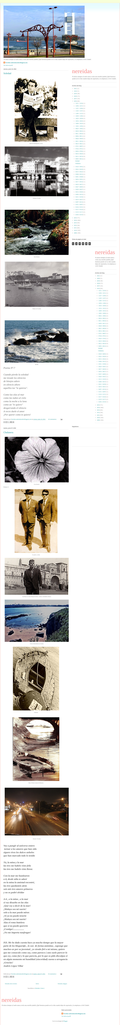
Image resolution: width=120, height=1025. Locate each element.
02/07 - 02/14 (79, 202)
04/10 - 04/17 (79, 184)
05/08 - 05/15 (79, 174)
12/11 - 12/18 (79, 103)
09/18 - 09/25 (79, 131)
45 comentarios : (52, 419)
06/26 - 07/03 (79, 151)
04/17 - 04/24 (79, 182)
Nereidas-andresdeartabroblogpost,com (16, 62)
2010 (75, 230)
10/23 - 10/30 (79, 118)
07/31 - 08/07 (79, 146)
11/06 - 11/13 (79, 113)
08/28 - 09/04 (79, 138)
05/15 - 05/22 (79, 171)
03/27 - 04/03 (79, 187)
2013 (75, 222)
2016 (75, 101)
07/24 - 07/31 (79, 148)
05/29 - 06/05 (79, 166)
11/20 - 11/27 (79, 111)
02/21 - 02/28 (79, 197)
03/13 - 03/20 (79, 192)
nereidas (82, 71)
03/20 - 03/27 (79, 189)
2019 (75, 93)
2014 (75, 220)
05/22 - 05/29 (79, 169)
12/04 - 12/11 (79, 106)
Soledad (7, 73)
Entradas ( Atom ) (39, 988)
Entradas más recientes (11, 983)
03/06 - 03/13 (79, 194)
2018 (75, 96)
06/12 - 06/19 (79, 156)
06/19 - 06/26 (79, 153)
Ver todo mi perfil (8, 65)
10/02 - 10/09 (79, 126)
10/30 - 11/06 (79, 116)
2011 (75, 228)
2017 (75, 98)
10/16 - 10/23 (79, 121)
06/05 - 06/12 (79, 159)
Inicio (37, 983)
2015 (75, 218)
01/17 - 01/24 (79, 209)
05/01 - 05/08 (79, 177)
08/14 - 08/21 (79, 143)
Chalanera (8, 432)
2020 (75, 91)
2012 (75, 225)
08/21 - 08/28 (79, 141)
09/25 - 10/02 (79, 128)
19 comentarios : (52, 974)
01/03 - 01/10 (79, 214)
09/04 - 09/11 (79, 136)
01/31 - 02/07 (79, 204)
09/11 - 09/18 (79, 133)
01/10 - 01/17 (79, 212)
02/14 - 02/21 (79, 199)
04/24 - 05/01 (79, 179)
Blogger (65, 1021)
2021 (75, 88)
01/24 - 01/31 (79, 207)
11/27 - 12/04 (79, 108)
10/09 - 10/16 (79, 123)
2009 (75, 233)
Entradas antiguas (62, 983)
